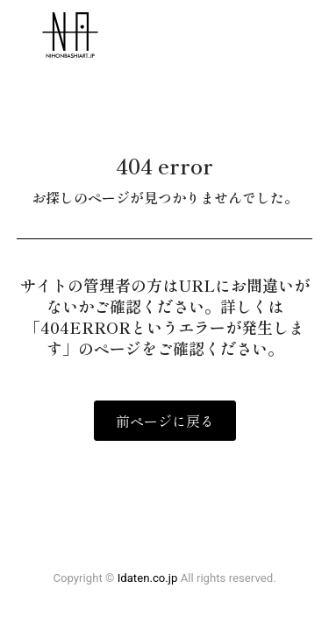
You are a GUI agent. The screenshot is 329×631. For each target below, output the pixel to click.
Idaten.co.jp (148, 578)
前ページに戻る (165, 420)
